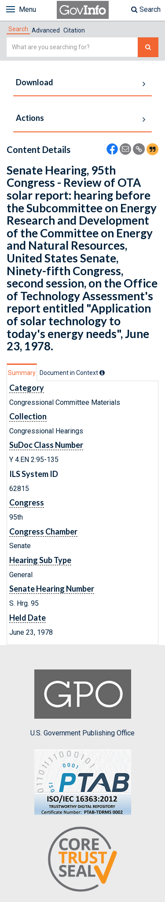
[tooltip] (102, 373)
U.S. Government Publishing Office (82, 703)
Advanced (46, 30)
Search (146, 9)
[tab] (18, 29)
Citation (74, 30)
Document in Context (72, 372)
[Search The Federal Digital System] (148, 47)
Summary (22, 372)
